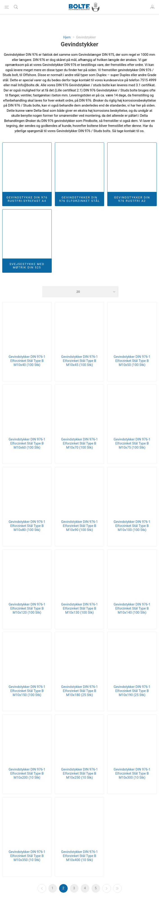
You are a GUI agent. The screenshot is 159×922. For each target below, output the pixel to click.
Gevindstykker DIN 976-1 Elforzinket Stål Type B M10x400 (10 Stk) (79, 856)
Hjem (67, 37)
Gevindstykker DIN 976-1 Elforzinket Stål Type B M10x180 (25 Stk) (79, 691)
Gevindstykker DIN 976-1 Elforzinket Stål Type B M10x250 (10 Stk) (79, 773)
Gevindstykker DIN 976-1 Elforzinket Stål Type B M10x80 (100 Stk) (27, 526)
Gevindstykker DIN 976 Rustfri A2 (132, 199)
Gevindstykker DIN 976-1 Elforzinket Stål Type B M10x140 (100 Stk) (132, 608)
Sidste (117, 888)
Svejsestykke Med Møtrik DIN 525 (26, 265)
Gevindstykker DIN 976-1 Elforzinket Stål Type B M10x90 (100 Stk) (79, 526)
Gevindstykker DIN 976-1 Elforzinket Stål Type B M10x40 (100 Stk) (27, 361)
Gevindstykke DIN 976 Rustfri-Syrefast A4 (27, 199)
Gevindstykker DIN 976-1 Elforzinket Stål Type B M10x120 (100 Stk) (27, 608)
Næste (106, 888)
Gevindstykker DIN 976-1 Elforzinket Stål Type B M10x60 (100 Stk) (27, 443)
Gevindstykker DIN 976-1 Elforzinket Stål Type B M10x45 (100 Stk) (79, 361)
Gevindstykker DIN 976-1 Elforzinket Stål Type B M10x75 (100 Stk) (132, 443)
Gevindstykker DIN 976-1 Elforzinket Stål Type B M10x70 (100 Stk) (79, 443)
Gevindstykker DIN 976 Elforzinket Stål (79, 199)
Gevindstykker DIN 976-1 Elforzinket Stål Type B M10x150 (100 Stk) (27, 691)
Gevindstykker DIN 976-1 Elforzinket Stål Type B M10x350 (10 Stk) (27, 856)
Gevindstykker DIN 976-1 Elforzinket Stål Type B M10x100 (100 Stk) (132, 526)
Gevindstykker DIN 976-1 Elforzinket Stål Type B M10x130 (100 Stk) (79, 608)
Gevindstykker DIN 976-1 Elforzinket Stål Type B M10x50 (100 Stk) (132, 361)
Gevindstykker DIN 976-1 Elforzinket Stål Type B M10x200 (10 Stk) (27, 773)
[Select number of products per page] (80, 291)
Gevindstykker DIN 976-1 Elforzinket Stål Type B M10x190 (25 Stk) (132, 691)
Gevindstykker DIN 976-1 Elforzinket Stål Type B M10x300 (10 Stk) (132, 773)
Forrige (42, 888)
